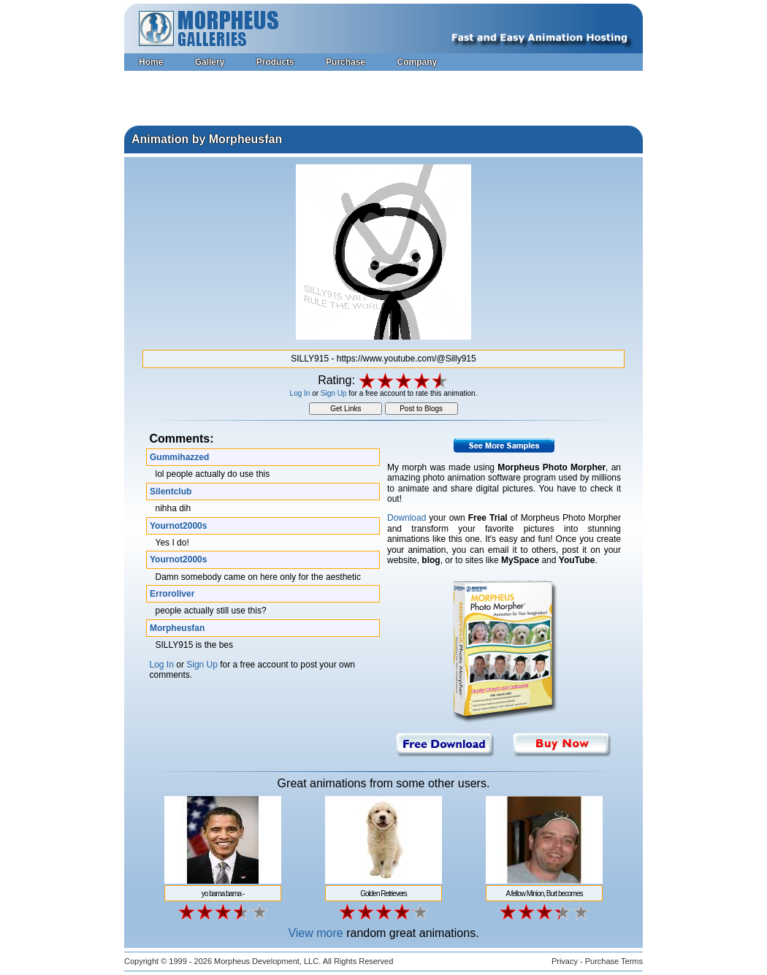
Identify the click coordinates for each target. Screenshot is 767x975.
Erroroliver (172, 594)
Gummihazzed (179, 457)
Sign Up (334, 393)
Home (151, 62)
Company (417, 62)
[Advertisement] (383, 100)
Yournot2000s (178, 526)
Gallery (210, 62)
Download (406, 518)
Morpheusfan (177, 628)
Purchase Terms (614, 961)
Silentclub (170, 491)
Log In (300, 393)
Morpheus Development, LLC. (267, 961)
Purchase (345, 62)
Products (275, 62)
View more (315, 933)
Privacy (565, 961)
